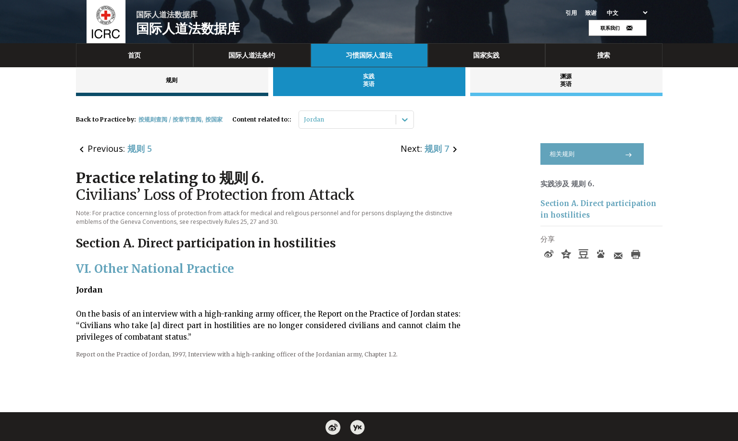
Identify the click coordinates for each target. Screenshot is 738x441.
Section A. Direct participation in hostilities (598, 209)
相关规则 (592, 154)
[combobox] (304, 119)
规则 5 (139, 148)
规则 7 (437, 148)
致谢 (591, 13)
